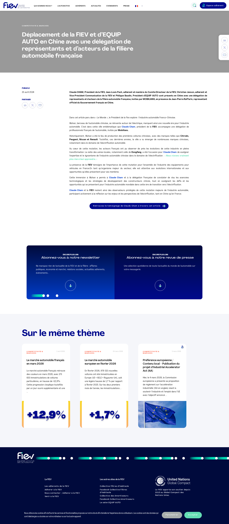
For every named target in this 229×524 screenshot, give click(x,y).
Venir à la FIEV (52, 496)
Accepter (193, 515)
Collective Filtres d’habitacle (114, 486)
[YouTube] (224, 55)
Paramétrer (172, 515)
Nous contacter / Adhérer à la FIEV (62, 493)
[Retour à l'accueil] (17, 5)
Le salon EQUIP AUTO (110, 503)
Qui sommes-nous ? (43, 6)
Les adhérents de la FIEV (57, 486)
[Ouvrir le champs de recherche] (194, 5)
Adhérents (80, 6)
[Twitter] (224, 47)
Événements (112, 6)
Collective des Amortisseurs (114, 496)
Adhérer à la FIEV (53, 490)
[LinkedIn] (224, 40)
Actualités (96, 6)
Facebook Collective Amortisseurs (117, 499)
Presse (126, 6)
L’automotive (64, 6)
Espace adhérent (215, 6)
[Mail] (40, 105)
